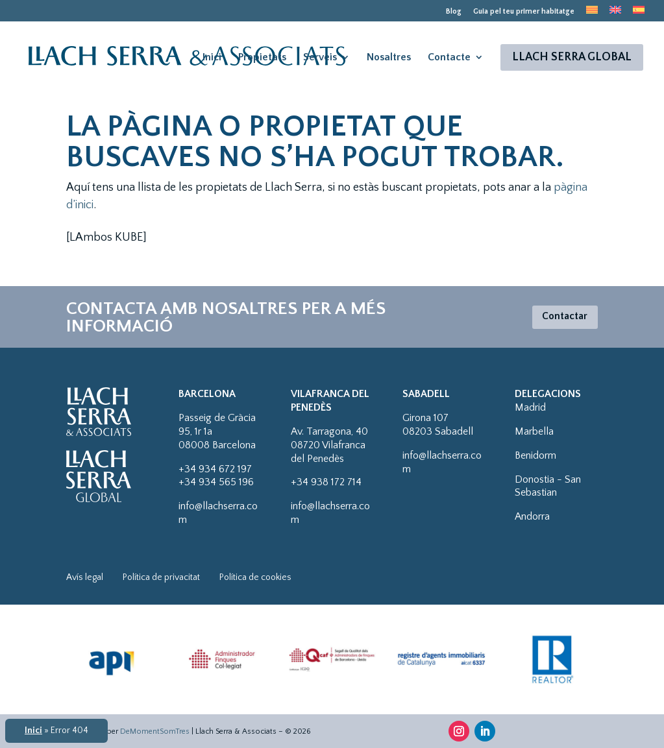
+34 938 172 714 (326, 482)
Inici (212, 60)
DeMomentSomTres (155, 731)
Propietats (262, 60)
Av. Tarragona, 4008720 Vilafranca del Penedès (329, 445)
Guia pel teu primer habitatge (523, 12)
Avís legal (84, 577)
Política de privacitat (161, 577)
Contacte (449, 60)
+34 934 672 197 (215, 469)
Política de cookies (255, 577)
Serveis (320, 60)
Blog (453, 12)
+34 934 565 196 (216, 482)
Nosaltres (389, 60)
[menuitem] (592, 13)
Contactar (560, 316)
